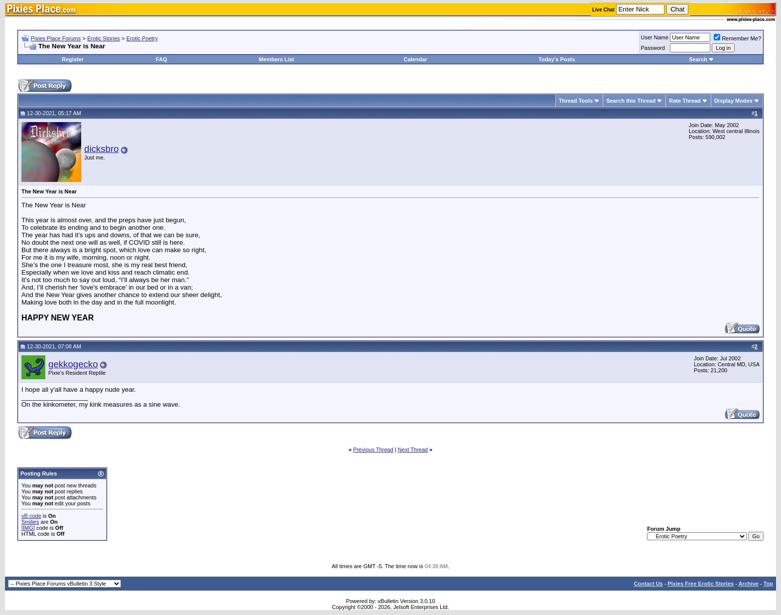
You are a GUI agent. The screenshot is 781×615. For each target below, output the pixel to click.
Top (768, 584)
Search (698, 59)
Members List (276, 59)
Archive (749, 584)
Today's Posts (556, 59)
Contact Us (648, 584)
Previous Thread (373, 450)
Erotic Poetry (142, 38)
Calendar (415, 59)
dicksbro (101, 149)
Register (73, 59)
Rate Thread (685, 101)
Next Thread (413, 450)
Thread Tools (576, 101)
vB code (31, 516)
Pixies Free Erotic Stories (700, 584)
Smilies (30, 522)
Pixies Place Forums (56, 38)
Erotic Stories (103, 38)
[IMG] (28, 528)
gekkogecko (73, 364)
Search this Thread (630, 101)
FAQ (161, 59)
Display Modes (733, 101)
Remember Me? (737, 38)
